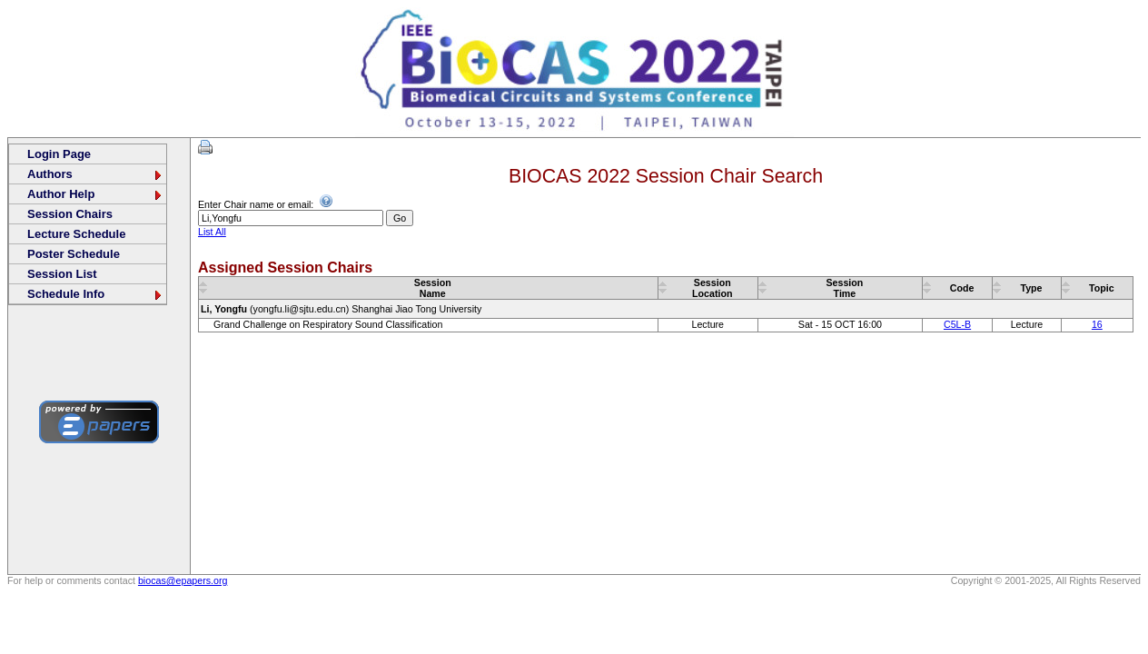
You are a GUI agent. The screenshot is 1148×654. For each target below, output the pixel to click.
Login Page (59, 154)
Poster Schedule (73, 254)
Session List (62, 274)
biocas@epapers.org (183, 580)
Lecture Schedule (76, 234)
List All (212, 231)
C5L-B (957, 324)
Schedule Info (95, 294)
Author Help (95, 194)
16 (1097, 324)
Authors (95, 174)
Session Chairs (70, 214)
